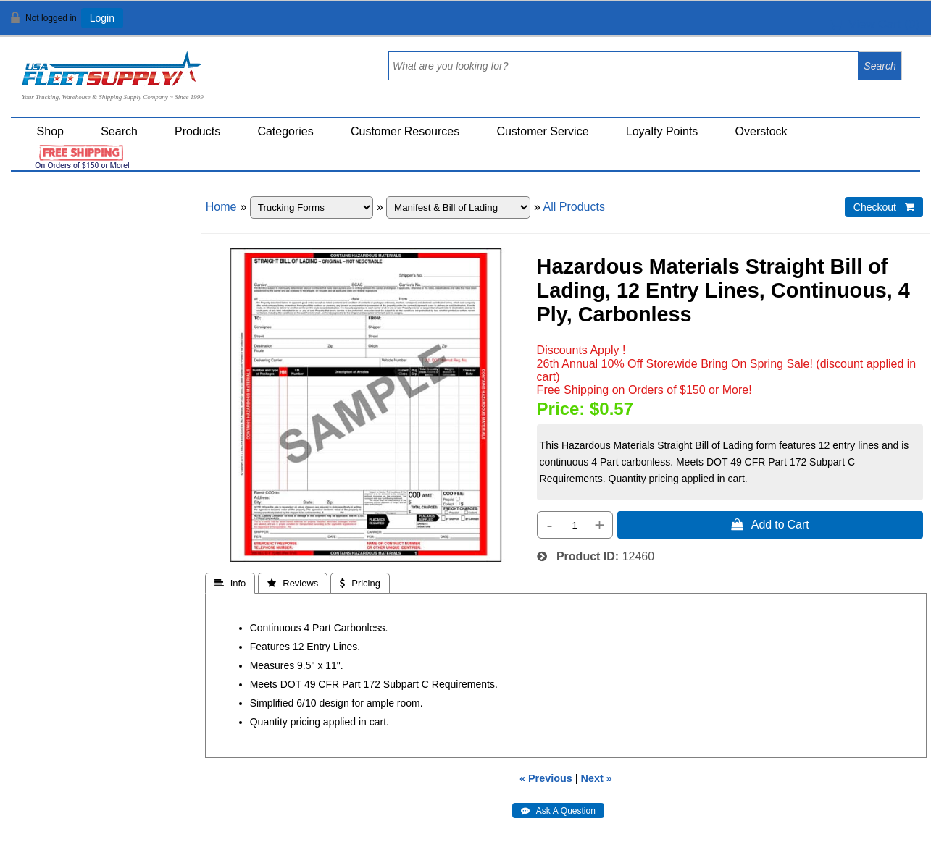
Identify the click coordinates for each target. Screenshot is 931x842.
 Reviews (292, 583)
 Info (230, 583)
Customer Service (542, 131)
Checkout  (883, 207)
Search (119, 131)
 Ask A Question (558, 811)
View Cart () (874, 24)
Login (102, 18)
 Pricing (360, 583)
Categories (285, 131)
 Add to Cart (770, 524)
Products (197, 131)
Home (221, 207)
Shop (50, 131)
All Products (574, 207)
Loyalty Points (662, 131)
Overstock (761, 131)
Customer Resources (405, 131)
